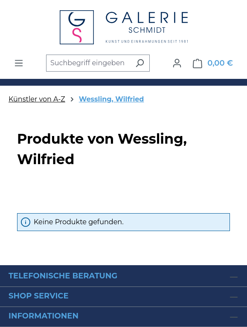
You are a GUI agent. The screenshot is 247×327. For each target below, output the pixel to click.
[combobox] (88, 63)
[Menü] (19, 63)
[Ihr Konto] (177, 63)
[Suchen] (140, 63)
